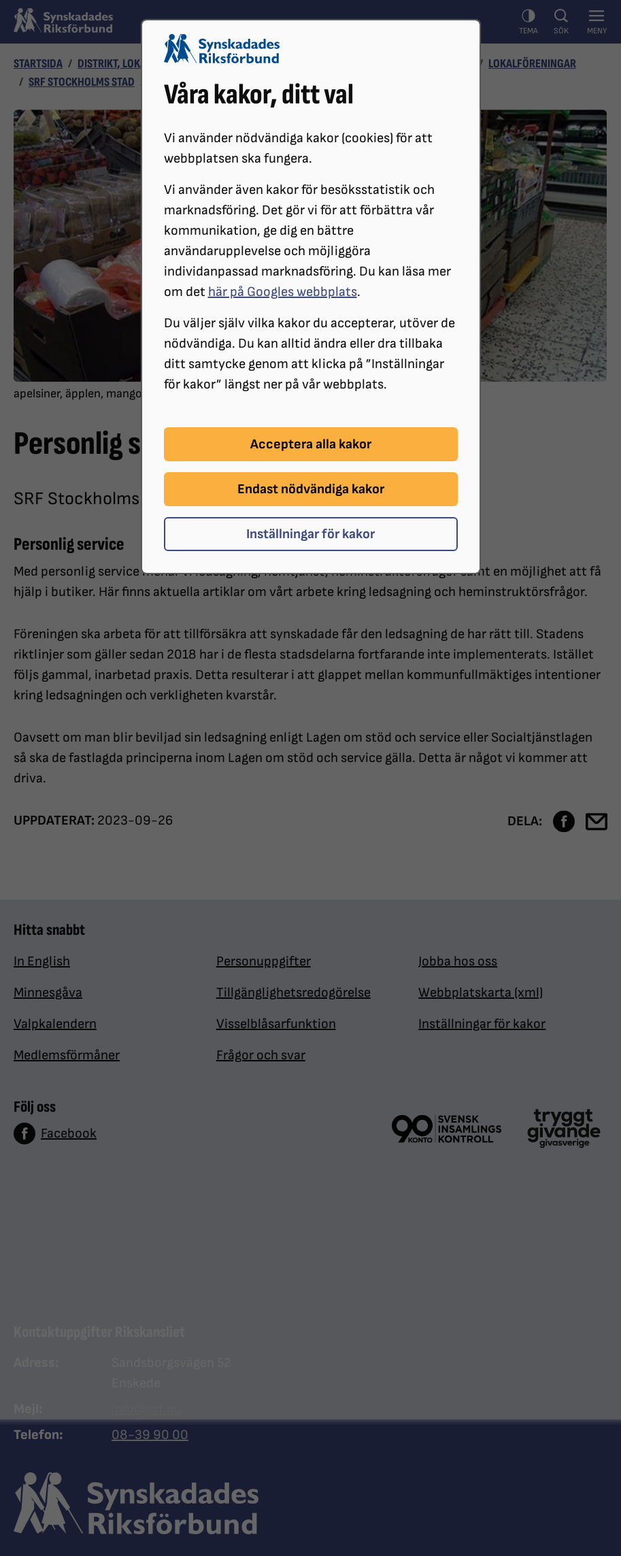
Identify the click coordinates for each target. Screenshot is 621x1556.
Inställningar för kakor (310, 534)
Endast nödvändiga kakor (310, 489)
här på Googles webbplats (282, 292)
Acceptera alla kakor (310, 444)
